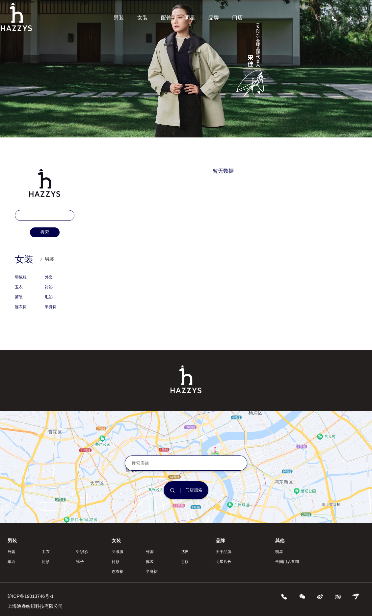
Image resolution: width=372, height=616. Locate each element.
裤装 (19, 297)
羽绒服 (21, 277)
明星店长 (223, 561)
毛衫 (49, 297)
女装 (142, 17)
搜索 (44, 232)
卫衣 (19, 287)
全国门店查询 (287, 561)
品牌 (213, 17)
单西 (11, 561)
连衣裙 (21, 307)
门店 (237, 17)
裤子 (80, 561)
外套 (49, 277)
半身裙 (51, 307)
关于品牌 (223, 551)
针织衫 (82, 551)
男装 (119, 17)
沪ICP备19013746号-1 (31, 596)
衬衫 (49, 287)
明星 (190, 17)
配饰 (166, 17)
